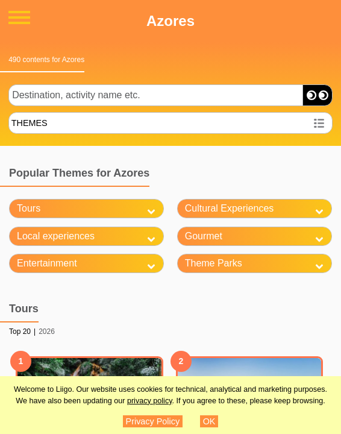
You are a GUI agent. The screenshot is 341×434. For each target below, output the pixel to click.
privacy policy (149, 401)
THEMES (29, 123)
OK (209, 421)
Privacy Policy (153, 421)
